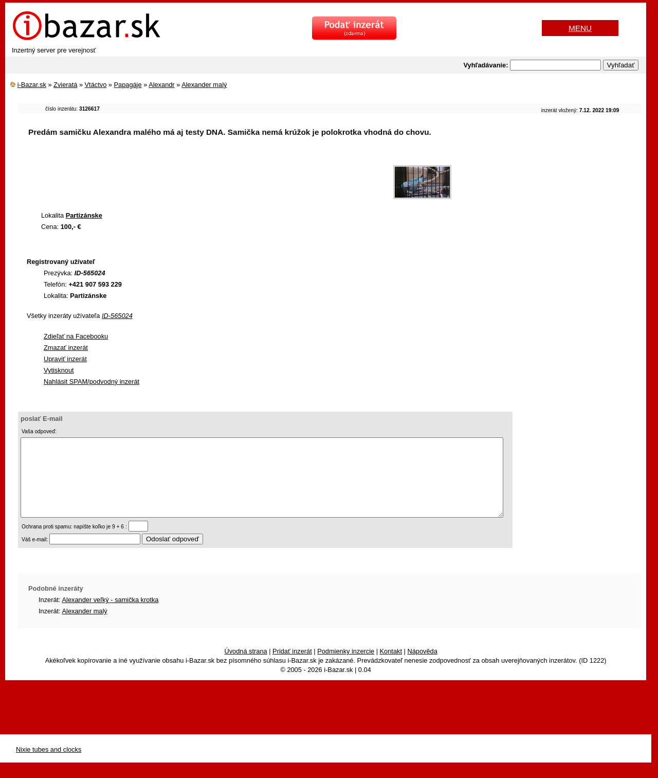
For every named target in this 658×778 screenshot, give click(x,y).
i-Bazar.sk (31, 85)
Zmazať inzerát (66, 347)
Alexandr (162, 85)
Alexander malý (204, 85)
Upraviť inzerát (65, 359)
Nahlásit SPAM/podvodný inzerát (91, 381)
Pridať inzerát (292, 666)
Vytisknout (59, 370)
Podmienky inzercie (345, 666)
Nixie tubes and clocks (48, 765)
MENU (580, 28)
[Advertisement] (205, 177)
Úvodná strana (245, 666)
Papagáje (128, 85)
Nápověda (422, 666)
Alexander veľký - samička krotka (110, 615)
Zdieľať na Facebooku (76, 336)
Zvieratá (65, 85)
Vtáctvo (96, 85)
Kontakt (391, 666)
